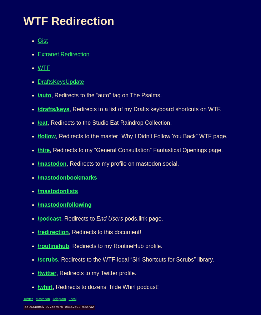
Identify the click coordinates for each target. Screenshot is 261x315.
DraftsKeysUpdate (61, 82)
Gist (43, 41)
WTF (44, 68)
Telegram (59, 299)
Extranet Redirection (64, 54)
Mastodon (43, 299)
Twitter (28, 299)
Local (72, 299)
